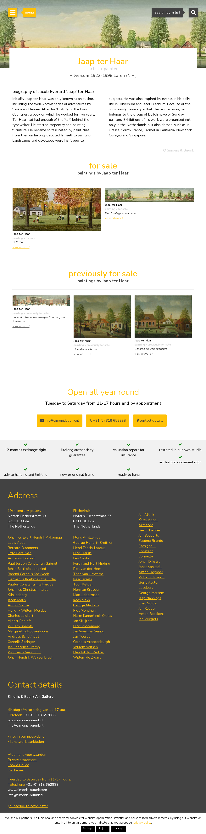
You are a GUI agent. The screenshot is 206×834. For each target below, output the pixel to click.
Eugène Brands (151, 540)
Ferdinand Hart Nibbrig (91, 563)
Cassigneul (147, 546)
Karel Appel (148, 519)
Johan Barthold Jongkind (27, 568)
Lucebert (146, 587)
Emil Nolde (148, 603)
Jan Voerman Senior (88, 631)
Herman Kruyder (86, 589)
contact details (150, 420)
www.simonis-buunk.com (27, 789)
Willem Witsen (85, 647)
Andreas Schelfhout (23, 636)
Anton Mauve (18, 605)
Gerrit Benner (149, 530)
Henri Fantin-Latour (89, 548)
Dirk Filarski (82, 553)
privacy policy (142, 823)
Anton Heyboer (151, 572)
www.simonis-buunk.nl (25, 720)
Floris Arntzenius (86, 537)
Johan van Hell (150, 566)
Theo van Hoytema (88, 574)
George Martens (86, 605)
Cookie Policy (18, 765)
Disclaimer (16, 770)
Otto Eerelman (19, 553)
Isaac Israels (82, 579)
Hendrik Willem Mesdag (27, 610)
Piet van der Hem (87, 568)
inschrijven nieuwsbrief (27, 736)
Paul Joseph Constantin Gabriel (32, 563)
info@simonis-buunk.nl (25, 725)
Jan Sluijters (82, 621)
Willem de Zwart (87, 657)
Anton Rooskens (151, 613)
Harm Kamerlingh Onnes (92, 615)
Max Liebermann (86, 594)
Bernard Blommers (23, 548)
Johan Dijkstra (149, 561)
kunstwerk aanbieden (26, 741)
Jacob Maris (17, 600)
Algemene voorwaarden (27, 754)
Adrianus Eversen (21, 558)
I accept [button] (119, 828)
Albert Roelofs (19, 621)
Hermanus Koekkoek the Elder (32, 579)
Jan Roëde (147, 608)
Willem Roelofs (20, 626)
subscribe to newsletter (28, 806)
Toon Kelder (83, 584)
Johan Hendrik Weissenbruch (30, 657)
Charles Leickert (20, 615)
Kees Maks (81, 600)
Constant (146, 551)
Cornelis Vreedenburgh (91, 641)
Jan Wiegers (148, 619)
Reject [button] (103, 828)
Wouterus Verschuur (24, 652)
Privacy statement (22, 759)
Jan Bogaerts (149, 535)
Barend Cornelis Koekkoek (28, 574)
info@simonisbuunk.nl (59, 420)
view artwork (22, 247)
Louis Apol (16, 542)
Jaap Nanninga (150, 598)
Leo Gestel (82, 558)
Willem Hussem (151, 577)
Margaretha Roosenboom (28, 631)
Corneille (146, 556)
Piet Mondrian (84, 610)
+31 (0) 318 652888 (108, 420)
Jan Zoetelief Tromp (24, 647)
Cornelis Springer (21, 641)
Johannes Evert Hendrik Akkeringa (35, 537)
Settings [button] (87, 828)
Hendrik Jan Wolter (88, 652)
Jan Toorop (82, 636)
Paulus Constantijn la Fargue (30, 584)
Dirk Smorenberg (86, 626)
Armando (146, 525)
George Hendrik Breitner (93, 542)
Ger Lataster (149, 582)
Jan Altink (146, 514)
